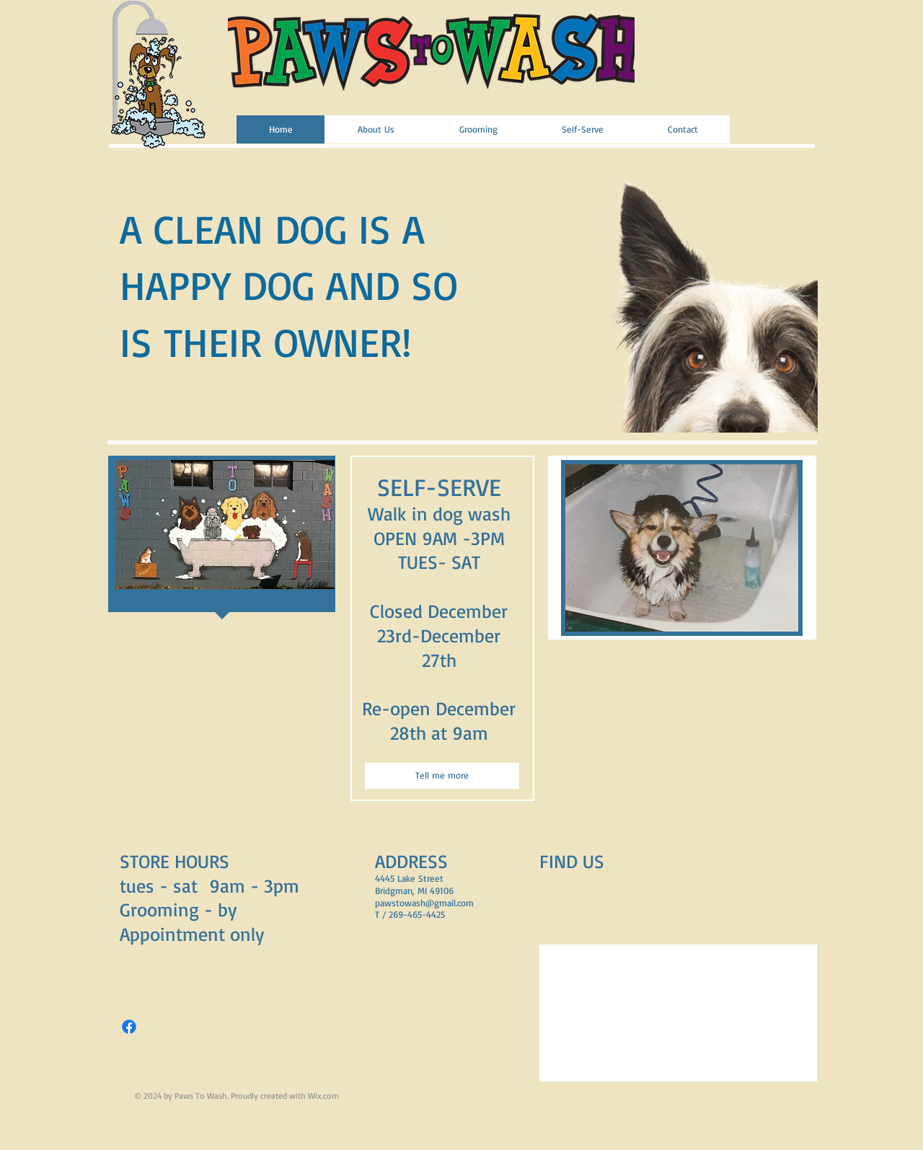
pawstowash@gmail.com (424, 902)
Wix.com (323, 1095)
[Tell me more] (442, 776)
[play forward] (800, 288)
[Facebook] (129, 1026)
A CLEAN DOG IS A (272, 228)
